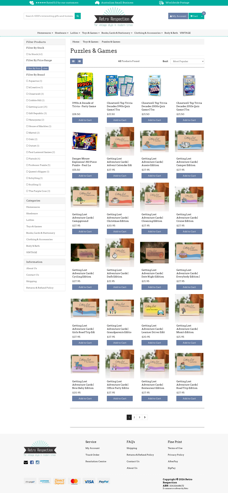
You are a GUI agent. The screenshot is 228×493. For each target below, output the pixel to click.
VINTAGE (185, 33)
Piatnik (34, 158)
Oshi (33, 139)
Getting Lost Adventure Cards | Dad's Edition (117, 273)
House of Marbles (40, 126)
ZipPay (172, 468)
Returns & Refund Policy (40, 287)
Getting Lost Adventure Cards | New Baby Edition (83, 385)
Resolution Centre (96, 461)
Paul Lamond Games (42, 152)
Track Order (92, 454)
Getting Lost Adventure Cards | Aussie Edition (152, 162)
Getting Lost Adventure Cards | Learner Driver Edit (153, 329)
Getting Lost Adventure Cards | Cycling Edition (83, 273)
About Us (31, 268)
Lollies (75, 33)
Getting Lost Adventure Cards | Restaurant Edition (153, 385)
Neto (186, 488)
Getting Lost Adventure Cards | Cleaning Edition (152, 217)
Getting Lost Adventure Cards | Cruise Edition (187, 217)
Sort (165, 61)
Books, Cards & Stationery (116, 33)
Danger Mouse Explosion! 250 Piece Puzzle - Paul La (84, 162)
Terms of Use (175, 448)
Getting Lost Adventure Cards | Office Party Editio (118, 385)
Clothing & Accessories (148, 33)
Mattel (34, 132)
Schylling (36, 178)
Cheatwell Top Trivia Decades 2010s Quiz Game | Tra (189, 106)
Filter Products (36, 42)
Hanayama (36, 120)
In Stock (36, 54)
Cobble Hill (36, 100)
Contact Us (32, 275)
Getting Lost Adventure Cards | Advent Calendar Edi (119, 162)
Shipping (31, 281)
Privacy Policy (176, 454)
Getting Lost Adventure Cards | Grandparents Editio (119, 329)
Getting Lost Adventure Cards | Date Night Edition (153, 273)
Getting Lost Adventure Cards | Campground (83, 217)
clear (45, 68)
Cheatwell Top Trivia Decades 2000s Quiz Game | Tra (154, 106)
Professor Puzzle (39, 165)
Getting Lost (38, 107)
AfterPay (173, 461)
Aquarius (35, 81)
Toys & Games (91, 33)
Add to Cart (85, 120)
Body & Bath (171, 33)
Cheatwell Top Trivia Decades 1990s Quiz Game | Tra (120, 106)
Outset (34, 145)
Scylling (35, 184)
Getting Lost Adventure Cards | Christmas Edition (118, 217)
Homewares (45, 33)
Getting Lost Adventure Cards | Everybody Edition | (188, 273)
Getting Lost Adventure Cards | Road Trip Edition (187, 385)
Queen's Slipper (39, 171)
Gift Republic (38, 113)
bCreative (36, 87)
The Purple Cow (39, 191)
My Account (93, 448)
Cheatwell (36, 94)
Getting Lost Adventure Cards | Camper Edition (187, 162)
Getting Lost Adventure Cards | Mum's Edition (187, 329)
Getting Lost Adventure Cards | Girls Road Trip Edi (83, 329)
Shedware (61, 33)
